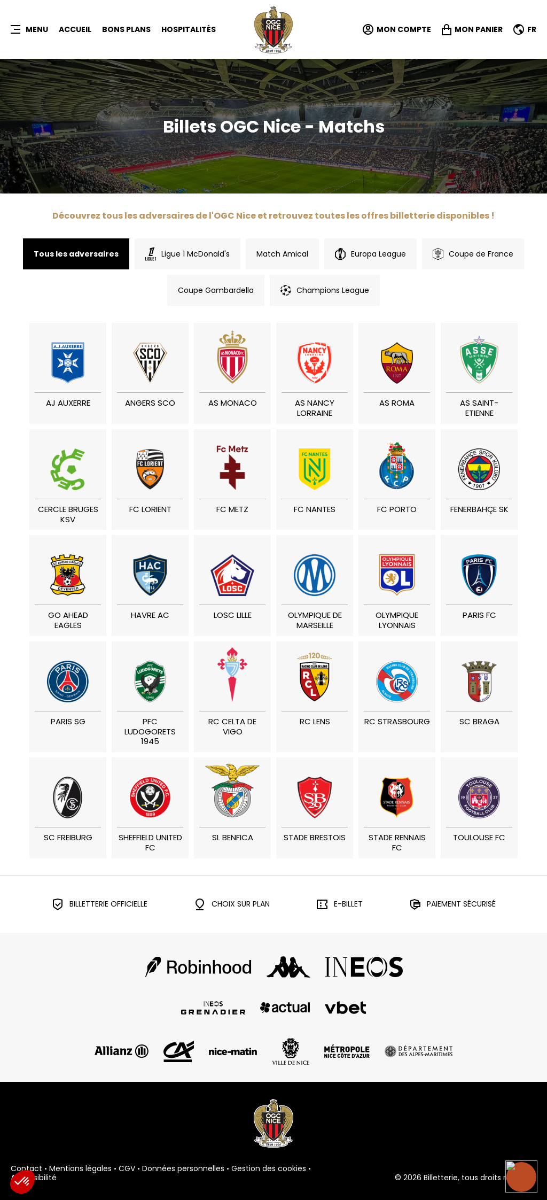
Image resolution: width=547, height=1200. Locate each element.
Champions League (324, 290)
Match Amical (282, 254)
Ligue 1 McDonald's (187, 254)
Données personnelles (183, 1169)
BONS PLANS (126, 29)
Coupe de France (473, 254)
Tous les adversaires (76, 254)
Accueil (75, 29)
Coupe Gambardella (216, 290)
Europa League (370, 254)
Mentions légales (80, 1169)
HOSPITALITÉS (188, 29)
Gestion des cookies (268, 1169)
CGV (127, 1169)
